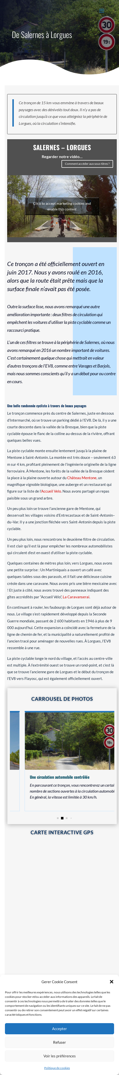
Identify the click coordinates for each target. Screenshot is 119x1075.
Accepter (59, 1028)
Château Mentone (82, 477)
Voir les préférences (59, 1056)
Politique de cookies (57, 1068)
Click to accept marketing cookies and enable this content (62, 206)
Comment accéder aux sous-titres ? (87, 164)
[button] (111, 981)
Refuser (59, 1042)
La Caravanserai (76, 596)
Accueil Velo (51, 490)
